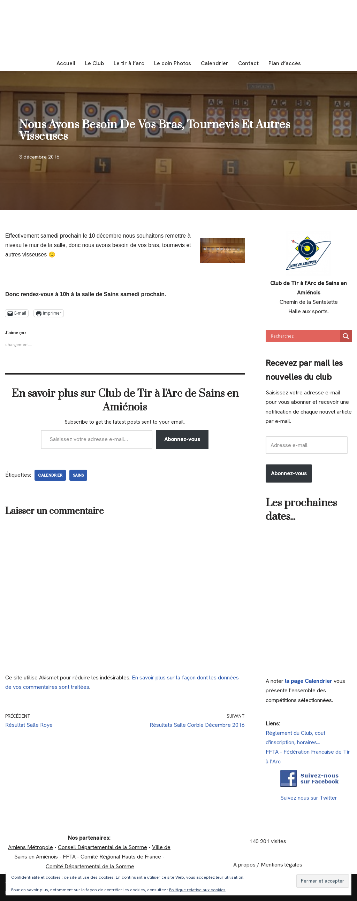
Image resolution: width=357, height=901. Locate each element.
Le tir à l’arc (129, 63)
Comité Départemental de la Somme (90, 866)
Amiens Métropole (30, 847)
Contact (248, 63)
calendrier (50, 475)
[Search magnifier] (346, 336)
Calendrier (214, 63)
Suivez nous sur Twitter (308, 797)
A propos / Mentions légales (267, 864)
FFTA (69, 856)
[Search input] (304, 336)
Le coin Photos (172, 63)
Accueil (65, 63)
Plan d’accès (284, 63)
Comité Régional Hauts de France (121, 856)
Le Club (94, 63)
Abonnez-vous (182, 439)
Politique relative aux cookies (197, 890)
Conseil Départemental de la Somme (102, 847)
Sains (78, 475)
